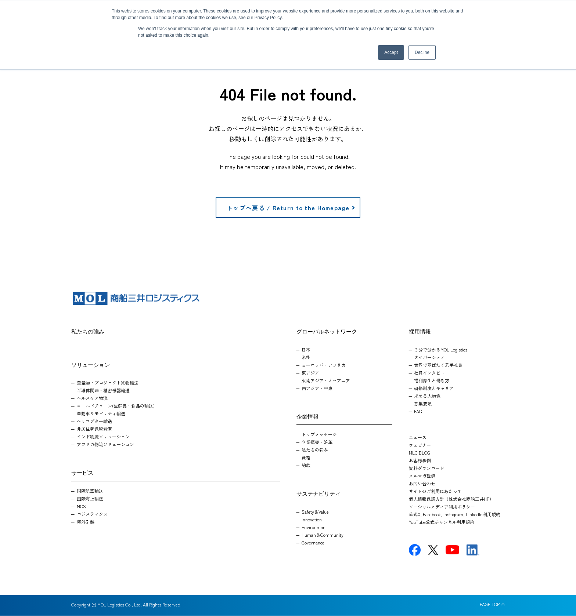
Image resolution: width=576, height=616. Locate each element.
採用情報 (422, 331)
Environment (314, 527)
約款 (306, 465)
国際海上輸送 (90, 499)
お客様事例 (420, 461)
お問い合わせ (422, 484)
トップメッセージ (319, 434)
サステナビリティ (322, 493)
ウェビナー (420, 445)
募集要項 (423, 404)
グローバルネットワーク (332, 331)
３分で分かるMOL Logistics (440, 350)
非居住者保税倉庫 (94, 429)
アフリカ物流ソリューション (105, 444)
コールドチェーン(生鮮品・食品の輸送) (116, 406)
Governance (313, 543)
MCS (81, 506)
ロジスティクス (92, 514)
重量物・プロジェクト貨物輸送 (107, 383)
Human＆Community (322, 535)
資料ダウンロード (426, 468)
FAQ (418, 411)
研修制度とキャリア (434, 388)
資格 (306, 458)
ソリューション (94, 364)
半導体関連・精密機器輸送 (103, 390)
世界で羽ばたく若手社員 (438, 365)
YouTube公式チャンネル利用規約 (441, 522)
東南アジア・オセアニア (326, 381)
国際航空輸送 (90, 491)
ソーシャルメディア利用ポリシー (442, 507)
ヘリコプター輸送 (94, 421)
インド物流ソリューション (103, 437)
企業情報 (309, 416)
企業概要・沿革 (317, 442)
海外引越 (85, 522)
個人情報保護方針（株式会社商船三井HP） (451, 499)
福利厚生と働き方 (431, 381)
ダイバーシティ (429, 357)
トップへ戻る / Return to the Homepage (291, 208)
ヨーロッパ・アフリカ (324, 365)
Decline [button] (422, 52)
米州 (306, 357)
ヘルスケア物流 (92, 398)
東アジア (310, 373)
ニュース (417, 437)
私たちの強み (91, 331)
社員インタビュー (431, 373)
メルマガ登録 (422, 476)
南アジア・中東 (317, 388)
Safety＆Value (315, 512)
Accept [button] (391, 52)
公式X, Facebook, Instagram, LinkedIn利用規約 (454, 514)
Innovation (312, 520)
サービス (84, 472)
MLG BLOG (419, 453)
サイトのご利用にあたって (435, 491)
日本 (306, 350)
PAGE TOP (490, 604)
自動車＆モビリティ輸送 (101, 414)
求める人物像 (427, 396)
